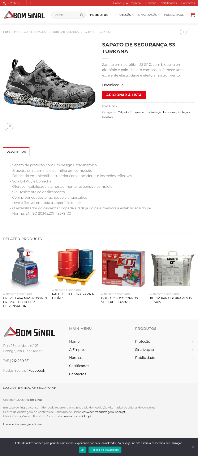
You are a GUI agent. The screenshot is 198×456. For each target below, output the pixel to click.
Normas (150, 3)
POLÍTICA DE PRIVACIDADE (37, 388)
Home (117, 3)
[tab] (16, 151)
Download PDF (115, 85)
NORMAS (9, 388)
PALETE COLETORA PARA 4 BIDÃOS (73, 296)
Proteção (124, 15)
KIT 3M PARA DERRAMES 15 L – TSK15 (172, 300)
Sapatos (104, 31)
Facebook (37, 371)
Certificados (169, 3)
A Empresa (133, 3)
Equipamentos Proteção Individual (55, 31)
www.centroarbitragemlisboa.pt (103, 412)
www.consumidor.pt (77, 416)
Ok (82, 449)
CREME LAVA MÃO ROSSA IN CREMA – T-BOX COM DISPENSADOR (25, 302)
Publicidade (175, 15)
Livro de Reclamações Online (23, 424)
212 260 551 (21, 361)
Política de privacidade (105, 449)
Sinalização (149, 15)
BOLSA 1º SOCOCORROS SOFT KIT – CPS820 (119, 300)
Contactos (188, 3)
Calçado (89, 31)
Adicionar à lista (124, 95)
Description (16, 151)
